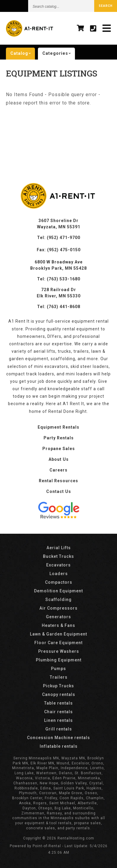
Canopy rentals (58, 694)
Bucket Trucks (58, 556)
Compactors (58, 582)
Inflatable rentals (59, 746)
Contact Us (58, 491)
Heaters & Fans (58, 625)
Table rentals (58, 703)
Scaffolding (58, 599)
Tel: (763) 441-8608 (58, 306)
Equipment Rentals (58, 427)
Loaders (58, 573)
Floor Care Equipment (58, 642)
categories (58, 54)
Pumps (58, 668)
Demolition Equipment (58, 590)
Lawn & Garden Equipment (58, 634)
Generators (58, 616)
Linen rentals (58, 720)
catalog (22, 54)
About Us (59, 459)
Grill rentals (58, 729)
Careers (58, 470)
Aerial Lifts (59, 547)
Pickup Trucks (58, 685)
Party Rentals (59, 437)
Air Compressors (58, 608)
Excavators (58, 565)
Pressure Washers (58, 651)
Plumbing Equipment (58, 660)
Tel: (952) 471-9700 (58, 237)
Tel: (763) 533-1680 (58, 279)
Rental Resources (58, 480)
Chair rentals (58, 711)
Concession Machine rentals (58, 737)
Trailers (59, 677)
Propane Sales (58, 448)
